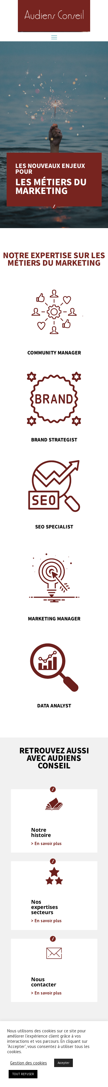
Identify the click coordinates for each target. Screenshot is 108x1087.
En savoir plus (47, 843)
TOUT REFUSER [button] (23, 1074)
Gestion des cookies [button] (28, 1063)
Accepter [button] (63, 1063)
